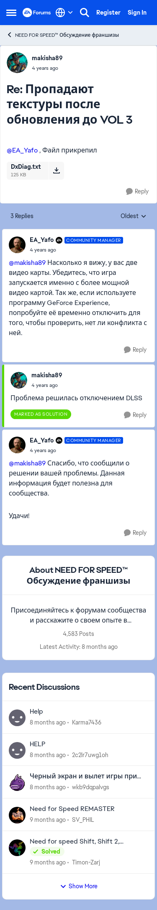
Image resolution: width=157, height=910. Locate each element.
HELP (38, 744)
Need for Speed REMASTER (72, 809)
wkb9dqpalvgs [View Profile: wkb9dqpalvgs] (90, 787)
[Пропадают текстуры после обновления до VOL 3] (47, 68)
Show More (79, 886)
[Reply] (137, 191)
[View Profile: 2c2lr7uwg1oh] (17, 750)
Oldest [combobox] (134, 216)
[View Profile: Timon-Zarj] (17, 847)
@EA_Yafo (22, 150)
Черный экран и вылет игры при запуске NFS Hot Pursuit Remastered (86, 776)
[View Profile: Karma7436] (17, 717)
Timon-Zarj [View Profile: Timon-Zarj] (86, 862)
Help (36, 711)
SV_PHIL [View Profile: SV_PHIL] (83, 820)
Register (108, 12)
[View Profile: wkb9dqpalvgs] (17, 782)
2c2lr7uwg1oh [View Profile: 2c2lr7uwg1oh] (90, 754)
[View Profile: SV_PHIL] (17, 815)
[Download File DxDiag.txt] (56, 170)
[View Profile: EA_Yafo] (17, 244)
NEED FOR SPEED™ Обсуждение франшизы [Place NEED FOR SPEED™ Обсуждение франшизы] (62, 34)
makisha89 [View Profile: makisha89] (47, 58)
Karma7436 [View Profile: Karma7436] (86, 722)
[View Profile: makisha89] (17, 62)
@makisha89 (27, 262)
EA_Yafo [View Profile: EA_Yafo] (42, 240)
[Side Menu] (11, 12)
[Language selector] (64, 12)
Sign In (137, 12)
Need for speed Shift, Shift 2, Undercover (74, 841)
